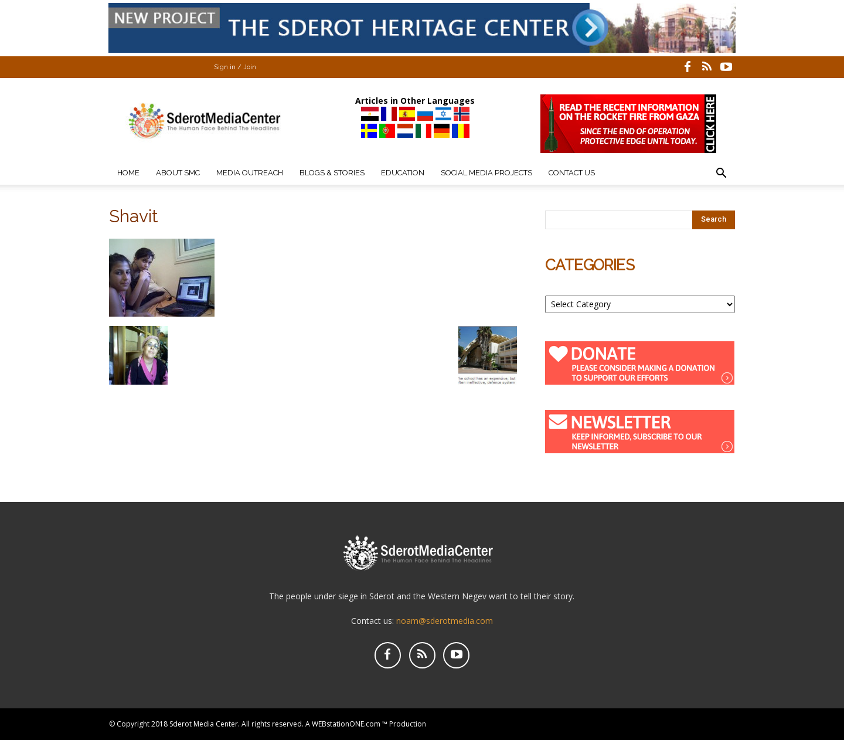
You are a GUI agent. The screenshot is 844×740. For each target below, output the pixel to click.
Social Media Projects (486, 172)
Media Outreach (249, 172)
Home (128, 172)
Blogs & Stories (332, 172)
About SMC (178, 172)
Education (402, 172)
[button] (721, 174)
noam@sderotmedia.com (444, 620)
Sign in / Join (235, 67)
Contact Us (572, 172)
